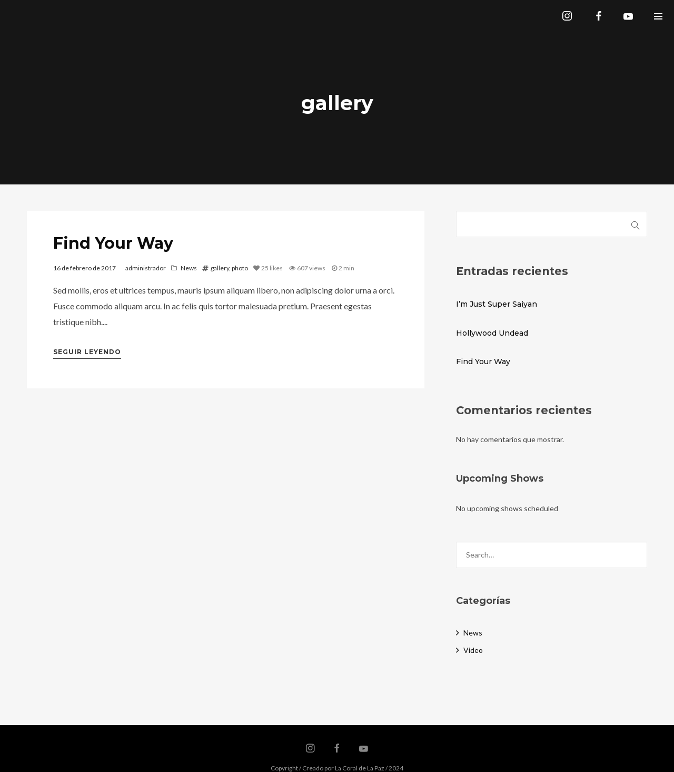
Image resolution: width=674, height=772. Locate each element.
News (189, 268)
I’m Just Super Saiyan (496, 304)
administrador (145, 268)
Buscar (636, 224)
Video (473, 650)
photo (240, 268)
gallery (220, 268)
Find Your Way (113, 243)
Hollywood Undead (492, 333)
